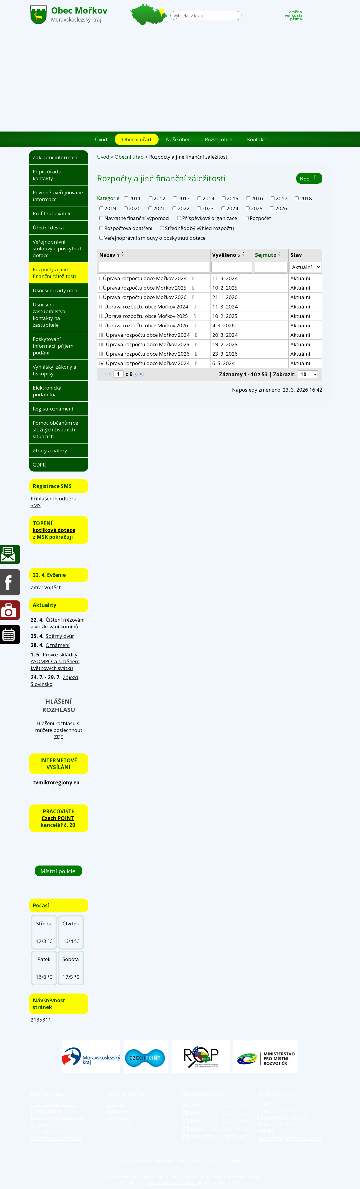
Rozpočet (260, 218)
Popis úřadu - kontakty (49, 175)
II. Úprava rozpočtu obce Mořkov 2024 (148, 306)
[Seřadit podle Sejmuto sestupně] (280, 255)
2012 (159, 198)
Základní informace (55, 157)
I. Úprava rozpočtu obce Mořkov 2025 (148, 287)
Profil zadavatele (52, 213)
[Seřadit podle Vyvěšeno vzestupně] (244, 253)
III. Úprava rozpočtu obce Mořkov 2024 (149, 334)
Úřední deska (48, 227)
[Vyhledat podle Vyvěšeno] (231, 267)
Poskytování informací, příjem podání (53, 346)
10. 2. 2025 (225, 287)
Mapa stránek (196, 1177)
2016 (257, 198)
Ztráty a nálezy (50, 450)
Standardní (318, 14)
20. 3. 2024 (225, 334)
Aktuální (300, 278)
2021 (159, 208)
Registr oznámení (53, 408)
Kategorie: (109, 197)
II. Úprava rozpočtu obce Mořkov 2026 (148, 325)
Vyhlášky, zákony (50, 1131)
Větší (327, 14)
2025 (257, 208)
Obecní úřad (136, 139)
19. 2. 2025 (225, 344)
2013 (184, 198)
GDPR (39, 464)
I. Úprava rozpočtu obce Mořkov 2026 (148, 297)
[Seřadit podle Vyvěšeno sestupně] (244, 255)
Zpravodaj (118, 1124)
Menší (309, 14)
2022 (184, 208)
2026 (281, 208)
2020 (135, 208)
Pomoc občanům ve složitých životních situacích (55, 429)
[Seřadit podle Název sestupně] (123, 255)
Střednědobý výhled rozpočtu (199, 228)
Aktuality (116, 1111)
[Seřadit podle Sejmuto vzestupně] (280, 253)
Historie (115, 1104)
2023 (208, 208)
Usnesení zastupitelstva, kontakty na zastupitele (50, 314)
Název (109, 255)
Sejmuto (266, 255)
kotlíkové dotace (54, 530)
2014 (208, 198)
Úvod (101, 139)
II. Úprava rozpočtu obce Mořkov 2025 (148, 316)
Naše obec (178, 139)
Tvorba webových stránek (172, 1182)
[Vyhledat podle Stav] (305, 267)
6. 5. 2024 (223, 363)
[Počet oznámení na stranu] (308, 374)
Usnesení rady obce (55, 290)
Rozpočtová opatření (128, 228)
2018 (306, 198)
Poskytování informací (57, 1138)
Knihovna (117, 1117)
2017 (281, 198)
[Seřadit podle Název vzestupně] (123, 253)
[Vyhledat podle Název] (154, 267)
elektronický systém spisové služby (187, 1161)
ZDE (58, 736)
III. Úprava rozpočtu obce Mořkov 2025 (149, 344)
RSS (309, 178)
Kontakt (256, 139)
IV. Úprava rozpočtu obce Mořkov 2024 (149, 363)
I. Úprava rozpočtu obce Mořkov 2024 (148, 278)
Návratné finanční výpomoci (137, 218)
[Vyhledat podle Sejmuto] (270, 267)
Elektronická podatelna (47, 391)
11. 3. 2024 (225, 278)
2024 (232, 208)
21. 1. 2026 (225, 297)
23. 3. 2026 (225, 353)
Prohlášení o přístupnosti (234, 1177)
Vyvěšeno (226, 255)
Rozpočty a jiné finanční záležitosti (54, 273)
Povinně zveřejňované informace (58, 196)
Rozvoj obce (218, 139)
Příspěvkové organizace (209, 218)
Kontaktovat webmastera (157, 1177)
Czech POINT (58, 818)
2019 (110, 208)
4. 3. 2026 (223, 325)
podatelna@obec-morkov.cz (289, 1138)
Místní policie (58, 871)
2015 (233, 198)
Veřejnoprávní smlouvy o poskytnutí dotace (155, 237)
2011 (135, 198)
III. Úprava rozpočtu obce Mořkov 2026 (149, 353)
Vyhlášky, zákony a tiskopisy (54, 370)
